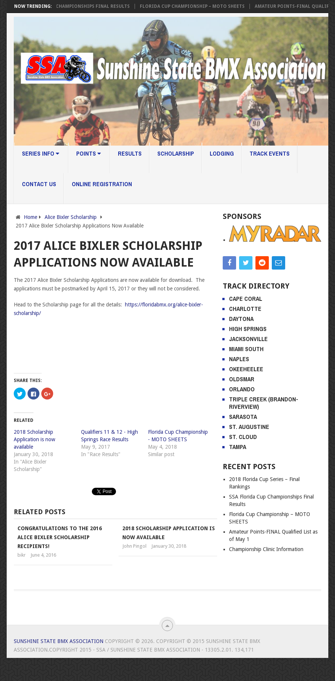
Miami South (246, 349)
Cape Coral (245, 299)
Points (88, 153)
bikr (21, 555)
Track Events (269, 153)
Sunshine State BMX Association (58, 641)
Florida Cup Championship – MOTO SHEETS (196, 6)
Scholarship (175, 153)
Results (130, 153)
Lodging (222, 153)
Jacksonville (248, 339)
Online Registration (102, 184)
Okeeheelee (246, 369)
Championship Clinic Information (266, 549)
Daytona (241, 319)
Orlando (242, 389)
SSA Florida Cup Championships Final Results (76, 6)
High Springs (248, 329)
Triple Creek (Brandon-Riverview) (263, 403)
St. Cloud (243, 437)
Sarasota (243, 417)
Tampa (237, 447)
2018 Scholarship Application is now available (34, 439)
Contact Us (39, 184)
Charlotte (245, 309)
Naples (239, 359)
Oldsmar (241, 379)
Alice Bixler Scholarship (71, 217)
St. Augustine (249, 427)
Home (30, 217)
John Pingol (134, 546)
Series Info (40, 153)
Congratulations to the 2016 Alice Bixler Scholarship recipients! (59, 537)
